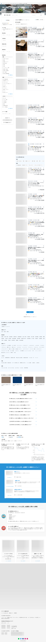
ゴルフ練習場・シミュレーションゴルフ (25, 350)
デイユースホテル (41, 347)
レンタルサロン (37, 345)
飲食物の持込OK (25, 357)
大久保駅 (6, 338)
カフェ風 (30, 357)
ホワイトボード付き (11, 367)
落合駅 (44, 338)
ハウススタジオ (19, 347)
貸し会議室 (8, 3)
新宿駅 (2, 336)
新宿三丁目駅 (6, 336)
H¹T (33, 357)
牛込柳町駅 (40, 338)
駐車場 (12, 352)
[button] (23, 399)
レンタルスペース (3, 345)
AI (43, 27)
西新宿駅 (40, 336)
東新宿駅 (28, 336)
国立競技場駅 (14, 338)
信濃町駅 (17, 340)
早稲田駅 (36, 338)
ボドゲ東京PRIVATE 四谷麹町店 (10, 486)
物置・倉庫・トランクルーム (5, 352)
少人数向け (37, 362)
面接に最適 (9, 362)
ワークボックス (36, 347)
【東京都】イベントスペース (5, 326)
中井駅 (2, 340)
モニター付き (17, 367)
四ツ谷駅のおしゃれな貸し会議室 (23, 3)
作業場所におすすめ (22, 362)
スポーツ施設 (12, 350)
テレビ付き (21, 367)
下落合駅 (9, 340)
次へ (30, 312)
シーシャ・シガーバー (38, 350)
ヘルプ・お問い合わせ (31, 617)
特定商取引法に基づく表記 (23, 617)
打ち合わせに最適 (3, 362)
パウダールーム (3, 347)
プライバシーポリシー (15, 617)
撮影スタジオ (9, 347)
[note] (27, 638)
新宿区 (13, 3)
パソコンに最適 (29, 362)
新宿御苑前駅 (19, 336)
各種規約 (8, 617)
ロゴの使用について (37, 617)
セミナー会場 (14, 345)
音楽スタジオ (14, 347)
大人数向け (33, 362)
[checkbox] (2, 58)
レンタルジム (17, 350)
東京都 (11, 3)
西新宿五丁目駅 (23, 338)
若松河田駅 (13, 340)
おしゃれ (2, 357)
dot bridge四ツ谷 (9, 477)
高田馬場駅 (36, 336)
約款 (11, 617)
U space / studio (9, 495)
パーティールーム (19, 345)
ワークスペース (30, 347)
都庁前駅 (10, 338)
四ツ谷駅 (33, 338)
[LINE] (18, 638)
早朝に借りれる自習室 (19, 357)
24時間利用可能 (7, 357)
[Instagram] (25, 638)
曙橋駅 (44, 336)
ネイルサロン (42, 345)
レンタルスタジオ (31, 345)
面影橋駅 (5, 340)
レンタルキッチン (25, 345)
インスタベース (3, 3)
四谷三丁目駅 (24, 336)
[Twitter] (21, 638)
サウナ (33, 350)
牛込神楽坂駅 (29, 338)
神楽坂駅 (2, 338)
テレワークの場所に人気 (15, 362)
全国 (2, 331)
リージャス (36, 357)
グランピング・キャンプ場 (5, 350)
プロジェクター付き (4, 367)
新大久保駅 (32, 336)
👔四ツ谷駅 (16, 3)
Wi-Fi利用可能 (26, 367)
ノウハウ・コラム (3, 617)
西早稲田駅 (18, 338)
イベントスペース (24, 347)
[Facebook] (23, 638)
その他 (15, 352)
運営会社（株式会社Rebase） (5, 618)
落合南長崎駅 (21, 340)
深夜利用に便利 (13, 357)
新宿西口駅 (15, 336)
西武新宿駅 (10, 336)
